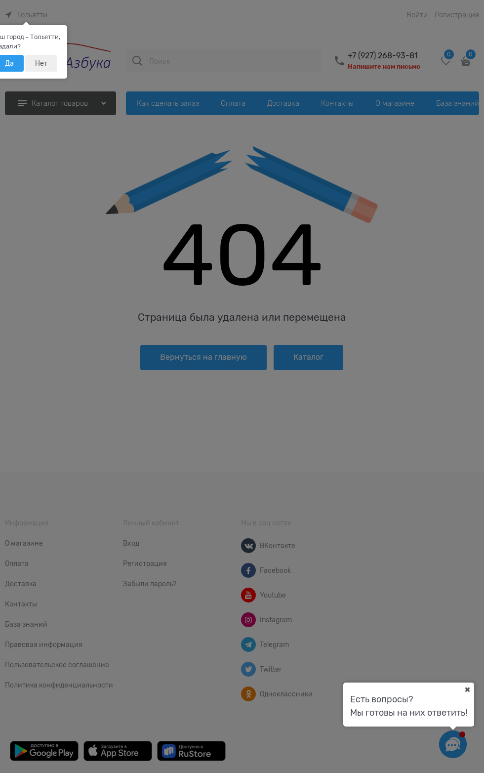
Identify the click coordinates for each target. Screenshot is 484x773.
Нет (41, 63)
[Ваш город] (467, 689)
